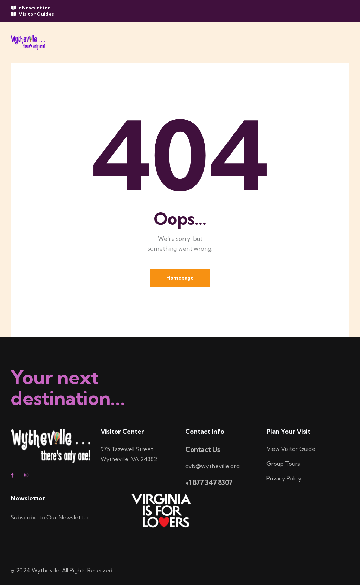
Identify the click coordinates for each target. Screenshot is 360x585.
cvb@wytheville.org (212, 466)
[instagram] (28, 475)
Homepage (180, 278)
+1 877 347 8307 (208, 482)
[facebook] (15, 475)
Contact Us (202, 450)
